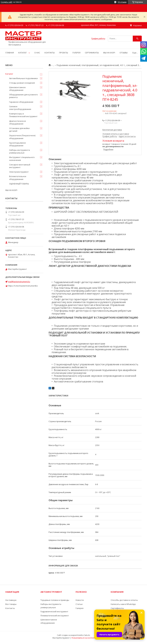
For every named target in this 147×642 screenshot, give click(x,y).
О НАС (37, 52)
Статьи (79, 604)
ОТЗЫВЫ (124, 52)
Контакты (10, 608)
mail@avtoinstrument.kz (19, 281)
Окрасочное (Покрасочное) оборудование (22, 136)
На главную (10, 600)
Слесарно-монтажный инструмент (19, 166)
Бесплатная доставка (112, 130)
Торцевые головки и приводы (54, 600)
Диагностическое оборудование (17, 122)
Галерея (79, 608)
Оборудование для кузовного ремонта (23, 96)
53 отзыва (122, 2)
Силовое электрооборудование (20, 107)
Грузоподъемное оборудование (17, 144)
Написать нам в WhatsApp (123, 604)
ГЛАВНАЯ (9, 52)
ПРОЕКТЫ (63, 52)
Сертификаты (117, 608)
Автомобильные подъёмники (23, 78)
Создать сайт (6, 2)
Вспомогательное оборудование (17, 177)
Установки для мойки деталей (19, 129)
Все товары (10, 604)
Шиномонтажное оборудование (17, 88)
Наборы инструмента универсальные (19, 151)
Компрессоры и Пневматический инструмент (23, 115)
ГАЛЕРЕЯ (76, 52)
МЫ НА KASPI (109, 52)
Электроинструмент (19, 171)
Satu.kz (87, 635)
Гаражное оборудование (21, 102)
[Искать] (137, 38)
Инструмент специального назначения (22, 158)
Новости (80, 600)
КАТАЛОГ (22, 52)
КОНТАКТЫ (50, 52)
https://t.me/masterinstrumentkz (23, 286)
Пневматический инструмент (54, 615)
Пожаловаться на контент (83, 638)
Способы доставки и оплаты (124, 600)
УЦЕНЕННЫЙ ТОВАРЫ (19, 183)
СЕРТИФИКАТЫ (92, 52)
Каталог (9, 73)
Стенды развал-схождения (22, 82)
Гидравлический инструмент (54, 611)
